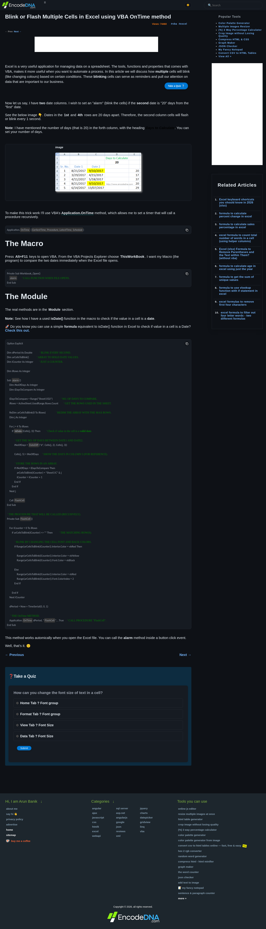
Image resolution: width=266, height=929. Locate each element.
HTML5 (95, 826)
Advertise (11, 824)
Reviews (120, 831)
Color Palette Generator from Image (199, 840)
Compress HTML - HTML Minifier (196, 861)
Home (9, 829)
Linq (142, 826)
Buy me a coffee (18, 840)
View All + (225, 56)
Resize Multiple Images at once (196, 814)
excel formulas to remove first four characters (236, 303)
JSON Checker (228, 46)
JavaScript (98, 817)
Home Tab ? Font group (39, 703)
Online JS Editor (187, 808)
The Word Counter (188, 872)
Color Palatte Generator (234, 23)
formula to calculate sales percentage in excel (237, 226)
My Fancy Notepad (230, 49)
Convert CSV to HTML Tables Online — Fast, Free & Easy (209, 845)
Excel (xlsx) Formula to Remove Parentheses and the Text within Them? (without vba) (236, 254)
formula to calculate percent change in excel (235, 215)
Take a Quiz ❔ (176, 86)
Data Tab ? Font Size (36, 736)
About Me (11, 808)
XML (118, 835)
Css (94, 822)
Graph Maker (226, 42)
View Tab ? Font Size (37, 725)
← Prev (9, 31)
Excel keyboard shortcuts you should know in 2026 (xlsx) (236, 202)
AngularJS (121, 817)
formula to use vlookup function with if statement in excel (238, 290)
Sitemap (11, 835)
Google (120, 822)
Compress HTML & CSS (233, 39)
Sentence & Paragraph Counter (196, 893)
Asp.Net (120, 812)
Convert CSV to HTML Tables (237, 53)
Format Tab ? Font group (40, 714)
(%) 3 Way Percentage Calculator (240, 30)
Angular (96, 808)
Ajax (94, 812)
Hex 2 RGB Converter (190, 851)
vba (175, 23)
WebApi (96, 835)
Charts (144, 812)
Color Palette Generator (192, 835)
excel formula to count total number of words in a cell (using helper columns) (238, 238)
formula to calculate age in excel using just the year (237, 267)
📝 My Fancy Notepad (191, 887)
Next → (18, 31)
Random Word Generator (192, 856)
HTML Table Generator (190, 819)
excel (183, 23)
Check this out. (17, 330)
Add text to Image (188, 882)
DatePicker (146, 817)
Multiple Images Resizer (234, 26)
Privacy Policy (14, 819)
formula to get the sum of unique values (236, 278)
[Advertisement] (96, 44)
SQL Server (122, 808)
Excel (95, 831)
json (118, 826)
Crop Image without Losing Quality (198, 824)
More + (182, 898)
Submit (24, 748)
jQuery (144, 808)
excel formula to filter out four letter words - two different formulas (238, 315)
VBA (142, 831)
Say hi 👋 (11, 814)
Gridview (145, 822)
